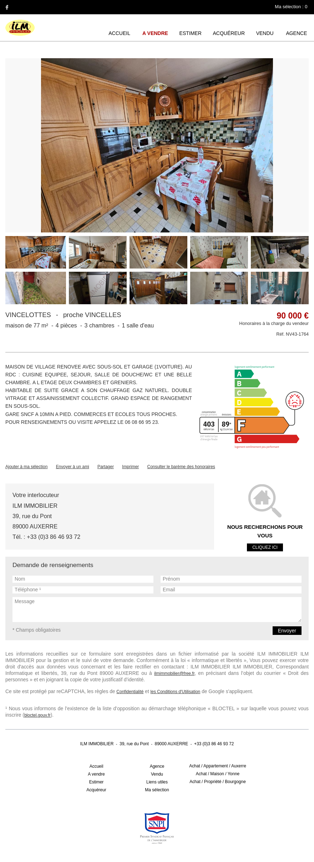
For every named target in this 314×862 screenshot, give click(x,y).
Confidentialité (115, 676)
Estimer (192, 33)
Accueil (121, 33)
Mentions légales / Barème (111, 842)
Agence (296, 33)
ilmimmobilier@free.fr (25, 665)
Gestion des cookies (159, 842)
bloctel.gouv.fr (292, 693)
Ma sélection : (292, 6)
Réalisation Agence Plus (205, 842)
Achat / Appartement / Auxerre (217, 743)
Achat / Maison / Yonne (218, 751)
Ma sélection (157, 767)
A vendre (157, 33)
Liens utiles (157, 759)
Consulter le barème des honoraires (181, 463)
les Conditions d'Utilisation (160, 676)
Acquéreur (229, 33)
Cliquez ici (265, 538)
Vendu (265, 33)
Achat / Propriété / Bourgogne (217, 759)
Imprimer (130, 463)
